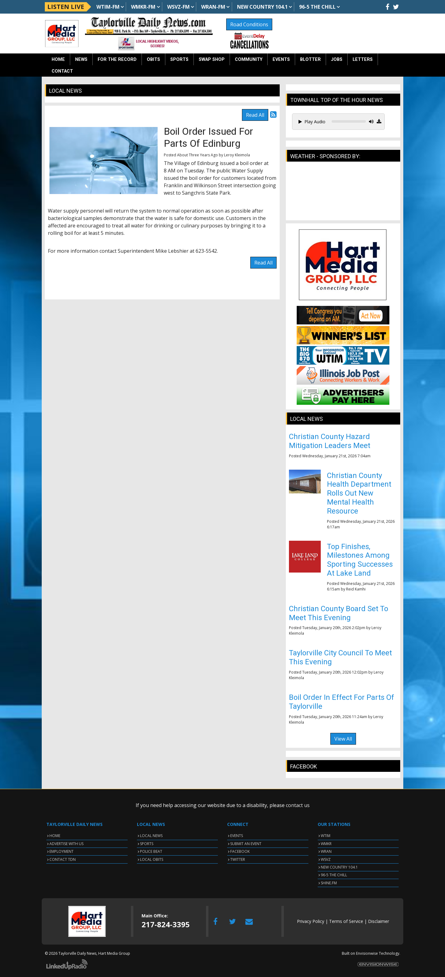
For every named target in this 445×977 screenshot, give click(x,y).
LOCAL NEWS (151, 835)
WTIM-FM (108, 6)
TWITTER (237, 859)
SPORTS (146, 843)
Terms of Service (346, 921)
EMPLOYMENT (61, 851)
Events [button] (281, 59)
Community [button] (248, 59)
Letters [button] (363, 59)
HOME (54, 835)
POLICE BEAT (151, 851)
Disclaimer (378, 921)
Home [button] (58, 59)
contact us (298, 805)
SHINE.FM (329, 883)
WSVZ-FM (178, 6)
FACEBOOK (240, 851)
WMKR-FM (143, 6)
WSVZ (326, 859)
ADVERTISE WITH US (66, 843)
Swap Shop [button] (212, 59)
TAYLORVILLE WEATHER (343, 194)
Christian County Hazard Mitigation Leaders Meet (329, 441)
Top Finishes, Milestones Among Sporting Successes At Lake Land (360, 559)
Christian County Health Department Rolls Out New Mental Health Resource (359, 493)
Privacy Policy (310, 921)
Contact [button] (62, 71)
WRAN (326, 851)
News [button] (81, 59)
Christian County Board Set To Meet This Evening (338, 613)
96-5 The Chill (317, 6)
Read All (255, 115)
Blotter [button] (310, 59)
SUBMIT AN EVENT (245, 843)
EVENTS (236, 835)
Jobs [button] (336, 59)
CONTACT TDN (62, 859)
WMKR (326, 843)
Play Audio (312, 122)
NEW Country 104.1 (262, 6)
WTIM (325, 835)
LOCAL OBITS (151, 859)
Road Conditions (249, 24)
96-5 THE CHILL (334, 875)
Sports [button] (179, 59)
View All (343, 738)
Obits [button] (153, 59)
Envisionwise (367, 953)
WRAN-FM (213, 6)
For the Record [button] (117, 59)
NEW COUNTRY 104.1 (339, 867)
